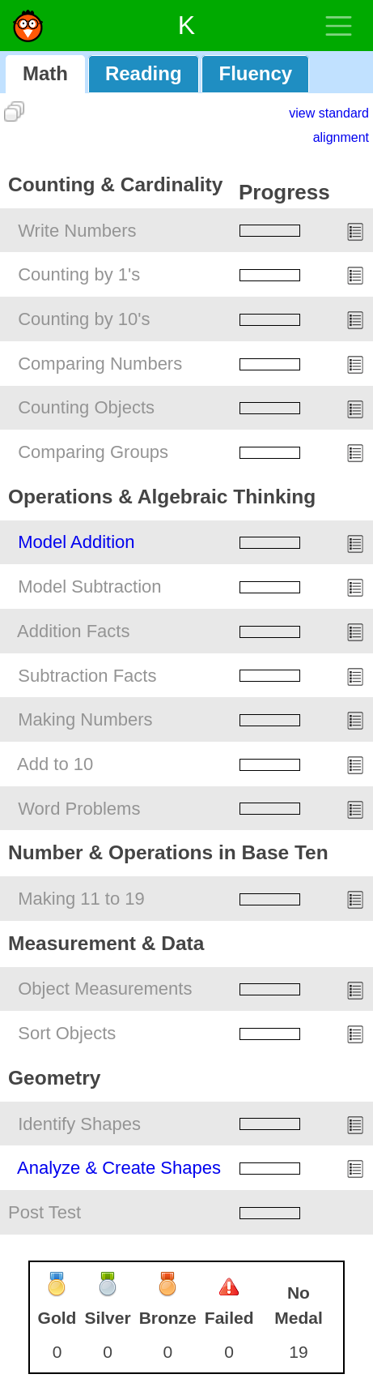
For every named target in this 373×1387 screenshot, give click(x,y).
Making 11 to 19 (81, 898)
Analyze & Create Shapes (119, 1168)
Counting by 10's (84, 319)
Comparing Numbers (100, 363)
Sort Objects (67, 1033)
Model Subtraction (89, 586)
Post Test (44, 1212)
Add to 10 (55, 764)
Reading (143, 73)
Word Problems (79, 808)
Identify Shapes (79, 1124)
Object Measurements (105, 988)
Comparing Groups (93, 452)
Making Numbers (85, 719)
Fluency (255, 73)
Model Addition (76, 542)
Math (45, 73)
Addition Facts (73, 631)
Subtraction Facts (87, 676)
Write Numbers (77, 230)
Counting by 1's (79, 274)
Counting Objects (86, 407)
